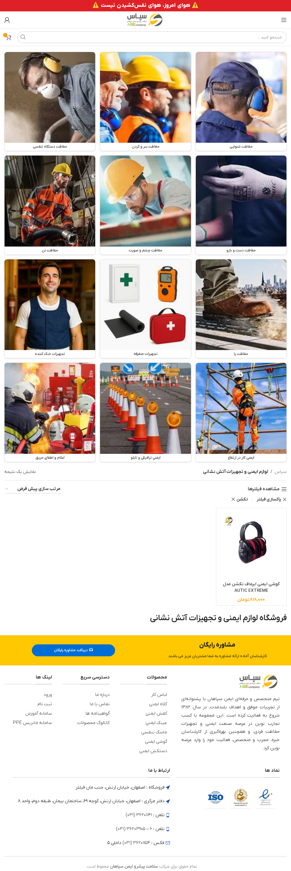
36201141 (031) (139, 813)
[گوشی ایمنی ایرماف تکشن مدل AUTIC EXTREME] (251, 543)
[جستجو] (152, 37)
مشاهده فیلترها (264, 489)
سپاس (281, 472)
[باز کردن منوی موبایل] (284, 20)
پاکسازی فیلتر (269, 499)
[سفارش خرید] (32, 489)
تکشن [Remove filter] (242, 499)
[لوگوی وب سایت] (145, 19)
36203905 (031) (130, 827)
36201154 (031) (136, 841)
